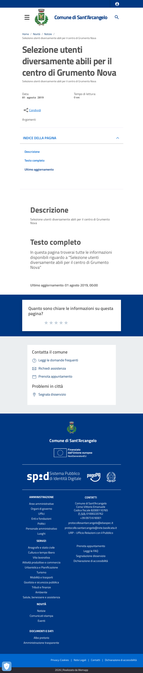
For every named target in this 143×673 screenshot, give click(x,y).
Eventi (41, 621)
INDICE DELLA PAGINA (39, 138)
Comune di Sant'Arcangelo (80, 17)
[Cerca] (117, 17)
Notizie (48, 34)
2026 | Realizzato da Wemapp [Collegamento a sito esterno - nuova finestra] (71, 670)
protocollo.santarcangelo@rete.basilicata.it (91, 528)
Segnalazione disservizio (90, 556)
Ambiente (41, 592)
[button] (117, 4)
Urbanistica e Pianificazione (41, 567)
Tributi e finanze (41, 587)
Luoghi (41, 533)
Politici (41, 523)
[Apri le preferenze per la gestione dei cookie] (6, 666)
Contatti (91, 497)
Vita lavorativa (41, 557)
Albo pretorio (41, 638)
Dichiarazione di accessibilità (91, 561)
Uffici (41, 513)
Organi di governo (41, 508)
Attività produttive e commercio (41, 562)
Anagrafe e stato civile (41, 547)
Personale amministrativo (41, 528)
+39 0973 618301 (90, 518)
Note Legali (80, 660)
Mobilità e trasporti (41, 577)
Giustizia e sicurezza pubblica (41, 582)
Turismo (41, 572)
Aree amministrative (41, 503)
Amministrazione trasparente (41, 642)
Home (25, 34)
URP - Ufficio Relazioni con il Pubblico (90, 533)
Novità (36, 34)
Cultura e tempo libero (41, 552)
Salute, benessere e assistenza (41, 597)
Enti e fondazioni (41, 518)
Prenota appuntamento (91, 546)
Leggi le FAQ (90, 551)
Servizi (41, 541)
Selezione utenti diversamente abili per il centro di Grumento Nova (59, 38)
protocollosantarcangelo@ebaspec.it (90, 523)
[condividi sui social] (32, 110)
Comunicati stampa (41, 616)
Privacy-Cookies (60, 660)
